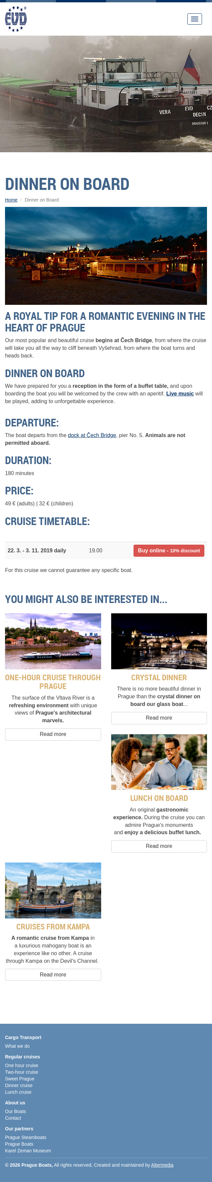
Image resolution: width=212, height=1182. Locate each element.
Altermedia (162, 1165)
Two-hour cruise (21, 1072)
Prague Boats (19, 1144)
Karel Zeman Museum (28, 1150)
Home (11, 200)
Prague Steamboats (25, 1137)
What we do (17, 1046)
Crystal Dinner (159, 677)
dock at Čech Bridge (92, 435)
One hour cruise (21, 1065)
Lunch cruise (18, 1092)
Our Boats (15, 1111)
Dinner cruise (18, 1085)
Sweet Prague (19, 1078)
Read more (53, 734)
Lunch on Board (159, 798)
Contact (13, 1118)
